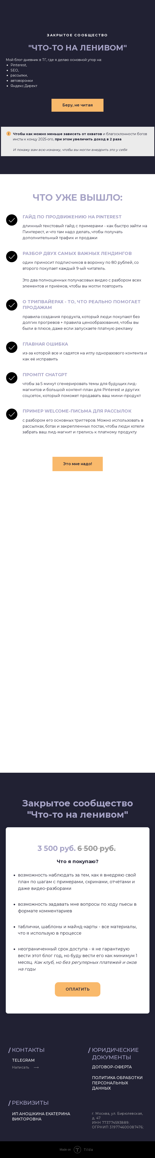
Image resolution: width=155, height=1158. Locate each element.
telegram (23, 1060)
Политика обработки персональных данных (117, 1083)
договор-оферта (112, 1067)
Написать (20, 1067)
